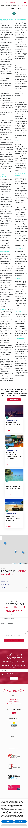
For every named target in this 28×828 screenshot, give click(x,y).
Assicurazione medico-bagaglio (14, 703)
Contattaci (14, 400)
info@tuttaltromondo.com (14, 736)
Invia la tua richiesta (14, 640)
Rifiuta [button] (7, 821)
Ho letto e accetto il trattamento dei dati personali (15, 634)
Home (2, 5)
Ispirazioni (8, 5)
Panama (3, 587)
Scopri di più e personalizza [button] (14, 825)
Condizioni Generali (14, 699)
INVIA (14, 678)
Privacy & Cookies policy (14, 701)
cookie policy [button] (4, 808)
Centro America (15, 5)
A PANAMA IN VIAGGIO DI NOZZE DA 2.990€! (13, 518)
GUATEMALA (5, 584)
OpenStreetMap (21, 563)
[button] (5, 543)
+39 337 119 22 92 (14, 740)
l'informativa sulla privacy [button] (14, 633)
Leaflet (14, 563)
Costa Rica (5, 582)
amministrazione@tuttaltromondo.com (14, 738)
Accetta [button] (20, 821)
